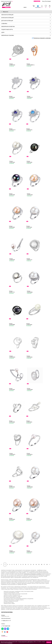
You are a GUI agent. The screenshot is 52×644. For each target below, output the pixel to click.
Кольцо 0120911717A (29, 259)
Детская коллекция (26, 20)
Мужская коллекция (26, 17)
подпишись (38, 6)
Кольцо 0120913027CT (12, 129)
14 (36, 564)
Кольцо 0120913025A (12, 97)
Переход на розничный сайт (6, 1)
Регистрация (48, 1)
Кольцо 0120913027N (29, 129)
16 (41, 564)
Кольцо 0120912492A (29, 421)
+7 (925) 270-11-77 (6, 620)
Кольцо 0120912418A (12, 389)
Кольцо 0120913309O (12, 519)
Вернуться (4, 11)
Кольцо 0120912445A (30, 389)
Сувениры (26, 23)
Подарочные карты (26, 29)
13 (33, 564)
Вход (43, 1)
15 (38, 564)
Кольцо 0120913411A (29, 551)
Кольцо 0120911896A (30, 292)
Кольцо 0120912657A (29, 454)
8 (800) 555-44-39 (5, 616)
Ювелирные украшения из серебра (32, 573)
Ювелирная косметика (26, 26)
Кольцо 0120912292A (29, 356)
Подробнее (9, 642)
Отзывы (3, 635)
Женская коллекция (26, 14)
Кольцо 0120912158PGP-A (30, 64)
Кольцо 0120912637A (12, 454)
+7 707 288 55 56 (5, 626)
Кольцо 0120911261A (12, 162)
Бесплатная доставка (7, 612)
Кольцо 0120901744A (12, 64)
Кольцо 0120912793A (12, 486)
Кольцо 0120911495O (12, 227)
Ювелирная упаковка (26, 35)
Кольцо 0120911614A (12, 259)
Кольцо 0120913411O (29, 519)
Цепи (26, 32)
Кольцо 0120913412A (12, 551)
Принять (49, 642)
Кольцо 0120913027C (30, 97)
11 (28, 564)
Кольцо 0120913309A (30, 486)
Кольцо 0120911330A (29, 227)
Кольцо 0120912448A (12, 421)
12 (30, 564)
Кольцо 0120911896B (12, 324)
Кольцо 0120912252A (12, 356)
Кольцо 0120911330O (30, 194)
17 (44, 564)
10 (25, 564)
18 (46, 564)
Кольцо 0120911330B (12, 194)
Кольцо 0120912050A (29, 324)
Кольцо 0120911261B (29, 162)
